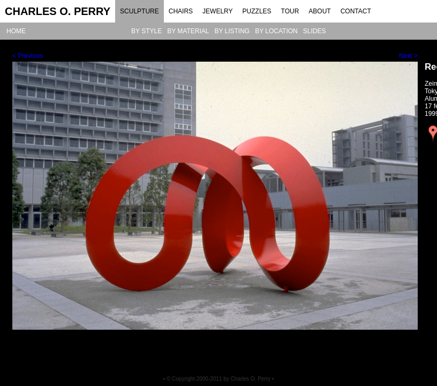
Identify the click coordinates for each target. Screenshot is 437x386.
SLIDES (314, 31)
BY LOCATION (276, 31)
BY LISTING (232, 31)
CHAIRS (181, 11)
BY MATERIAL (188, 31)
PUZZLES (257, 11)
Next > (408, 56)
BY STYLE (146, 31)
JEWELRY (217, 11)
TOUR (290, 11)
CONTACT (356, 11)
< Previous (27, 56)
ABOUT (319, 11)
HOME (16, 31)
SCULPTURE (139, 11)
